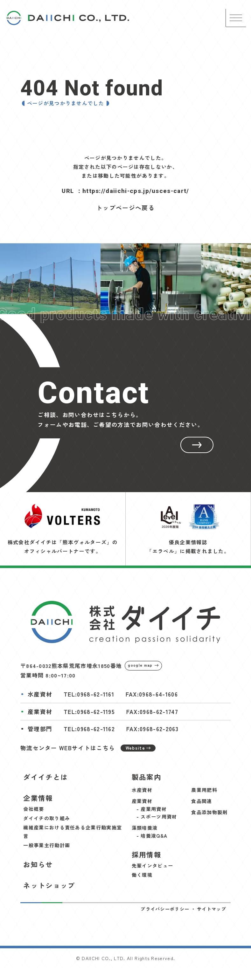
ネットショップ (49, 885)
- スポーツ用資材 (156, 816)
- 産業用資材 (151, 809)
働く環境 (142, 874)
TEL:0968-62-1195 (89, 712)
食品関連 (201, 801)
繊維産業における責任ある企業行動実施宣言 (72, 831)
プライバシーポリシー (165, 909)
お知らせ (38, 864)
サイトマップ (211, 909)
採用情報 (146, 854)
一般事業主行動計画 (46, 845)
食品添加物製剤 (209, 812)
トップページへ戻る (125, 207)
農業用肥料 (204, 789)
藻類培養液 (145, 827)
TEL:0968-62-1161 (89, 694)
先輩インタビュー (152, 865)
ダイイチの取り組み (46, 818)
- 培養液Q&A (152, 835)
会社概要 (33, 809)
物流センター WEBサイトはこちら (88, 748)
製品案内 (146, 777)
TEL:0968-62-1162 (89, 729)
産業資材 (142, 801)
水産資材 (142, 789)
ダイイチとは (45, 777)
